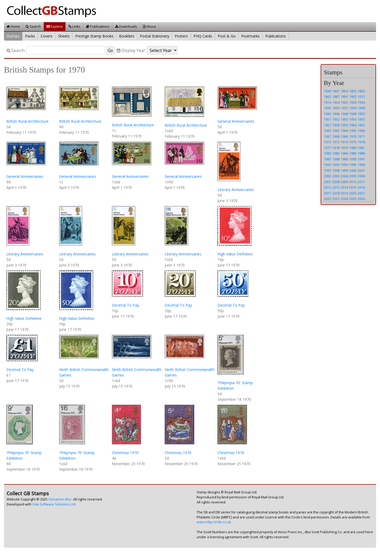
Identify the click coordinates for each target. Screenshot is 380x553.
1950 (361, 113)
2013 (336, 187)
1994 (344, 164)
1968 (336, 136)
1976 (361, 142)
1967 (327, 136)
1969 (344, 136)
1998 (336, 170)
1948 (344, 113)
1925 (344, 102)
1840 (327, 91)
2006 (361, 176)
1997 (327, 170)
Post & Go (227, 36)
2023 (336, 198)
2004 (344, 176)
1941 (327, 113)
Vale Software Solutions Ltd (53, 504)
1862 (327, 96)
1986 (361, 153)
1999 (344, 170)
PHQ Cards (202, 36)
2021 (361, 193)
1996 (361, 164)
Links (74, 26)
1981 (361, 147)
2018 (336, 193)
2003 (336, 176)
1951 (327, 119)
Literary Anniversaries (235, 189)
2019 (344, 193)
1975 (353, 142)
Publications (98, 26)
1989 (344, 159)
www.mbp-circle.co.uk (214, 522)
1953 (344, 119)
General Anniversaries (235, 121)
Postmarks (250, 36)
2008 (336, 181)
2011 (361, 181)
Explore (54, 26)
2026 (361, 198)
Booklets (126, 36)
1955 (361, 119)
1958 (336, 125)
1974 (344, 142)
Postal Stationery (154, 36)
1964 (344, 130)
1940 (361, 108)
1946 (336, 113)
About (149, 26)
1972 (327, 142)
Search (33, 26)
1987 (327, 159)
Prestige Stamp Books (94, 36)
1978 (336, 147)
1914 (327, 102)
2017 (327, 193)
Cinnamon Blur (60, 499)
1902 (353, 96)
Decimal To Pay (125, 305)
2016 (361, 187)
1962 (327, 130)
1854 (344, 91)
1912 (361, 96)
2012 (327, 187)
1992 (327, 164)
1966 (361, 130)
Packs (30, 36)
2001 (361, 170)
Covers (47, 36)
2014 (344, 187)
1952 (336, 119)
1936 (336, 108)
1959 (344, 125)
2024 (344, 198)
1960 (353, 125)
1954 (353, 119)
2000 (353, 170)
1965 (353, 130)
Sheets (64, 36)
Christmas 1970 (125, 452)
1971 (361, 136)
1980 (353, 147)
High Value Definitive (235, 253)
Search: (16, 50)
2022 (327, 198)
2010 (353, 181)
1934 (361, 102)
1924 (336, 102)
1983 (336, 153)
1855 (353, 91)
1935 (327, 108)
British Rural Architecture (27, 121)
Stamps (13, 36)
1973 (336, 142)
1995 (353, 164)
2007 (327, 181)
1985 (353, 153)
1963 (336, 130)
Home (13, 26)
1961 (361, 125)
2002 (327, 176)
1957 (327, 125)
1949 (353, 113)
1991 (361, 159)
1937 (344, 108)
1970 (353, 136)
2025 (353, 198)
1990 (353, 159)
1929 (353, 102)
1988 (336, 159)
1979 (344, 147)
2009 (344, 181)
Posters (181, 36)
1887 (336, 96)
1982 (327, 153)
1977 (327, 147)
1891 (344, 96)
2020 (353, 193)
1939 (353, 108)
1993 (336, 164)
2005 (353, 176)
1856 (361, 91)
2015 (353, 187)
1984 (344, 153)
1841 (336, 91)
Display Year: (131, 50)
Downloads (126, 26)
